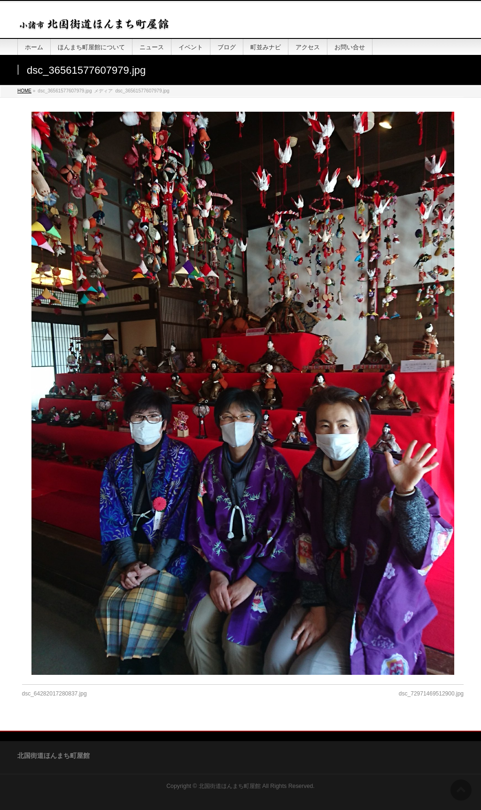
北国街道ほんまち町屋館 (230, 786)
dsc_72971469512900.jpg (431, 693)
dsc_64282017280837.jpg (54, 693)
